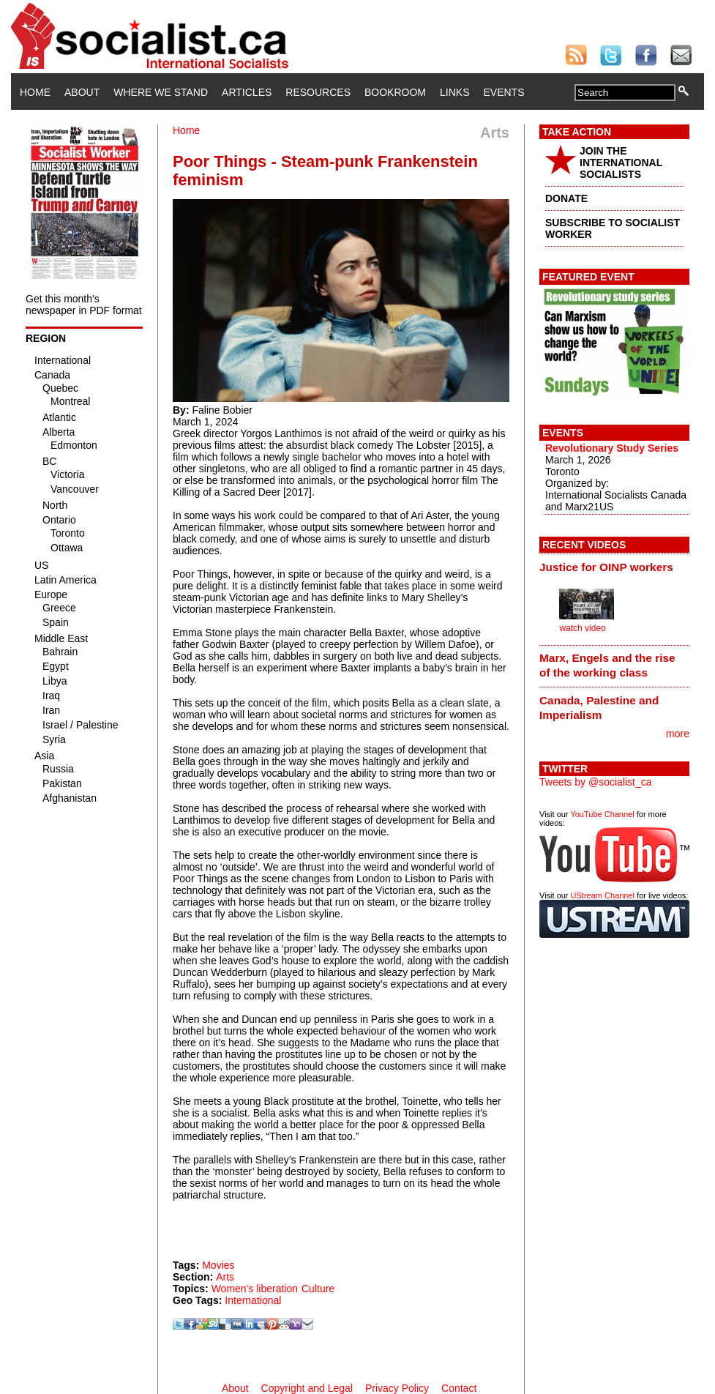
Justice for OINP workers (606, 567)
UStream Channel (602, 895)
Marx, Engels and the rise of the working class (607, 665)
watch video (582, 628)
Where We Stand (160, 92)
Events (503, 92)
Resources (318, 92)
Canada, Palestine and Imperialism (599, 707)
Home (35, 92)
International (253, 1300)
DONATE (566, 198)
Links (454, 92)
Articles (247, 92)
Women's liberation (254, 1288)
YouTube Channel (602, 814)
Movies (218, 1265)
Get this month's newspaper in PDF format (84, 304)
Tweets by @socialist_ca (595, 782)
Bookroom (395, 92)
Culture (318, 1288)
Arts (225, 1277)
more (677, 733)
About (82, 92)
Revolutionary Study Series (611, 448)
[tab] (614, 567)
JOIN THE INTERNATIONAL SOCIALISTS (621, 162)
